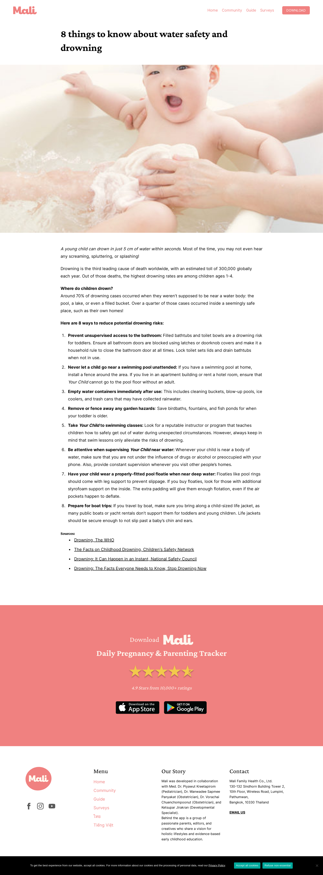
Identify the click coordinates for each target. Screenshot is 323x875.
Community (232, 10)
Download (296, 10)
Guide (251, 10)
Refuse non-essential (277, 865)
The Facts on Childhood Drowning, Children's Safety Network (134, 549)
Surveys (267, 10)
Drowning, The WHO (94, 539)
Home (212, 10)
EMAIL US (237, 812)
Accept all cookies (247, 865)
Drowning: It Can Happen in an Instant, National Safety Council (135, 558)
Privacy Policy (216, 865)
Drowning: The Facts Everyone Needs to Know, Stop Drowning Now (140, 568)
